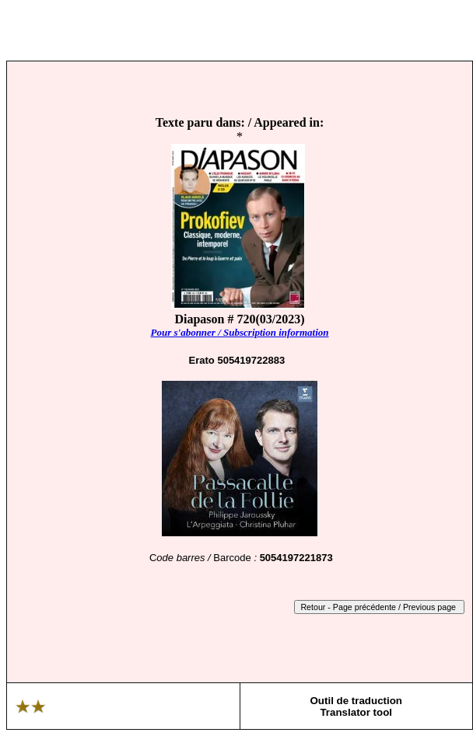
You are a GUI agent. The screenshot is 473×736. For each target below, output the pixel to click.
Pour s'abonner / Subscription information (239, 332)
